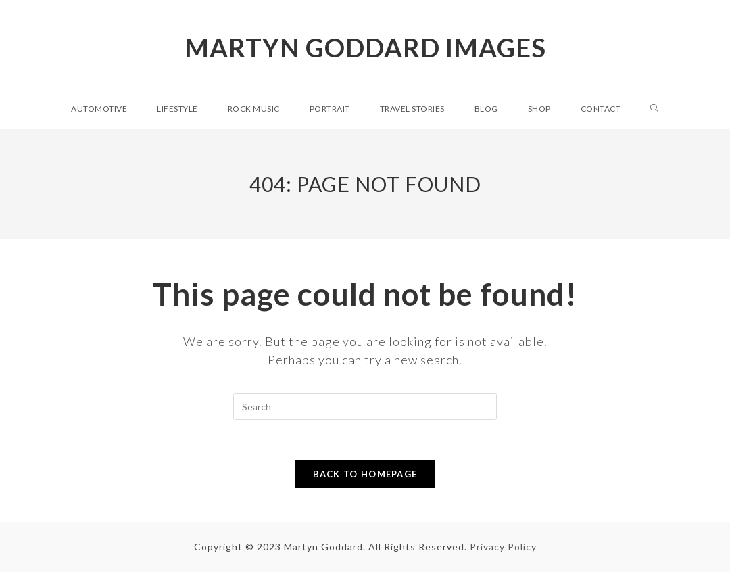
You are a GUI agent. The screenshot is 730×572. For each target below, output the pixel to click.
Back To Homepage (365, 474)
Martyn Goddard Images (365, 47)
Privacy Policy (503, 546)
